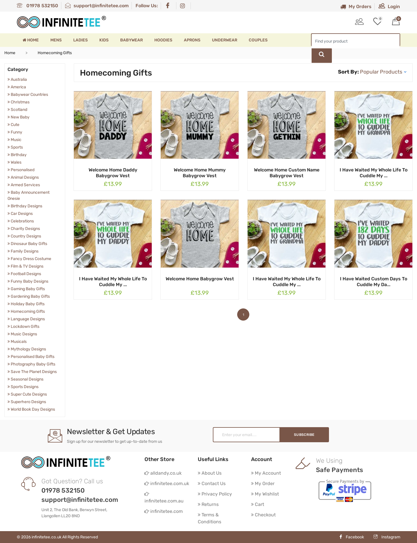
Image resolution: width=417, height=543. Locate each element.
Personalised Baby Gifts (31, 356)
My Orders (356, 6)
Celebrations (21, 221)
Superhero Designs (27, 401)
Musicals (17, 341)
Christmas (19, 102)
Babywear (131, 40)
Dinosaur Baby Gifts (27, 243)
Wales (14, 162)
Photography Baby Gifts (31, 364)
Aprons (192, 40)
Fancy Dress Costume (29, 258)
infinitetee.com (164, 511)
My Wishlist (265, 494)
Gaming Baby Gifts (26, 288)
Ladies (80, 40)
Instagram (387, 537)
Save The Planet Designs (32, 371)
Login (389, 6)
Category (18, 69)
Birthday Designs (25, 206)
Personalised (21, 169)
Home (31, 40)
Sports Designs (23, 386)
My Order (263, 483)
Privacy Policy (215, 494)
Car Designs (20, 213)
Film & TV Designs (25, 266)
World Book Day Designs (31, 409)
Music (14, 139)
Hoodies (163, 40)
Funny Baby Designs (28, 281)
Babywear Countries (28, 94)
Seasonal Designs (25, 379)
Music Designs (22, 334)
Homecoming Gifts (26, 311)
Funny (15, 132)
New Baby (19, 117)
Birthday (17, 154)
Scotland (17, 109)
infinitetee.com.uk (167, 483)
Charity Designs (24, 228)
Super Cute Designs (27, 394)
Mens (56, 40)
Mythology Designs (27, 349)
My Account (266, 473)
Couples (258, 40)
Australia (17, 79)
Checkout (263, 515)
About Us (210, 473)
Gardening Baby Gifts (29, 296)
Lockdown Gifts (23, 326)
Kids (104, 40)
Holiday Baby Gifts (26, 303)
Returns (208, 504)
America (17, 87)
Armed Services (24, 184)
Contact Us (212, 483)
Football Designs (24, 273)
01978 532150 (37, 5)
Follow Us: (147, 5)
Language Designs (26, 319)
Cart (257, 504)
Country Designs (24, 236)
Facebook (351, 537)
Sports (15, 147)
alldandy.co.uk (163, 473)
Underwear (224, 40)
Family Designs (23, 251)
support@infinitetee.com (97, 5)
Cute (13, 124)
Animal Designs (23, 177)
